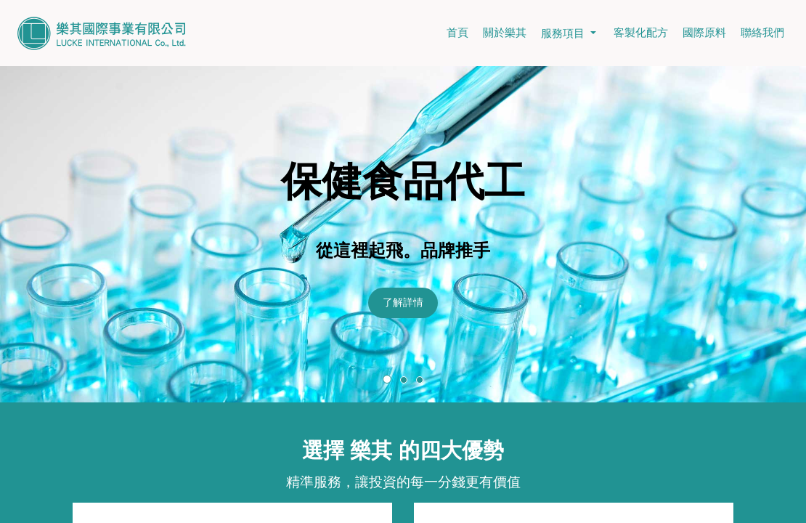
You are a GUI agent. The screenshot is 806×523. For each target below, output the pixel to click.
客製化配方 (641, 32)
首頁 (457, 32)
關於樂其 (504, 32)
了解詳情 (403, 302)
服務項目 (570, 33)
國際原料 (704, 32)
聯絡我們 (762, 32)
